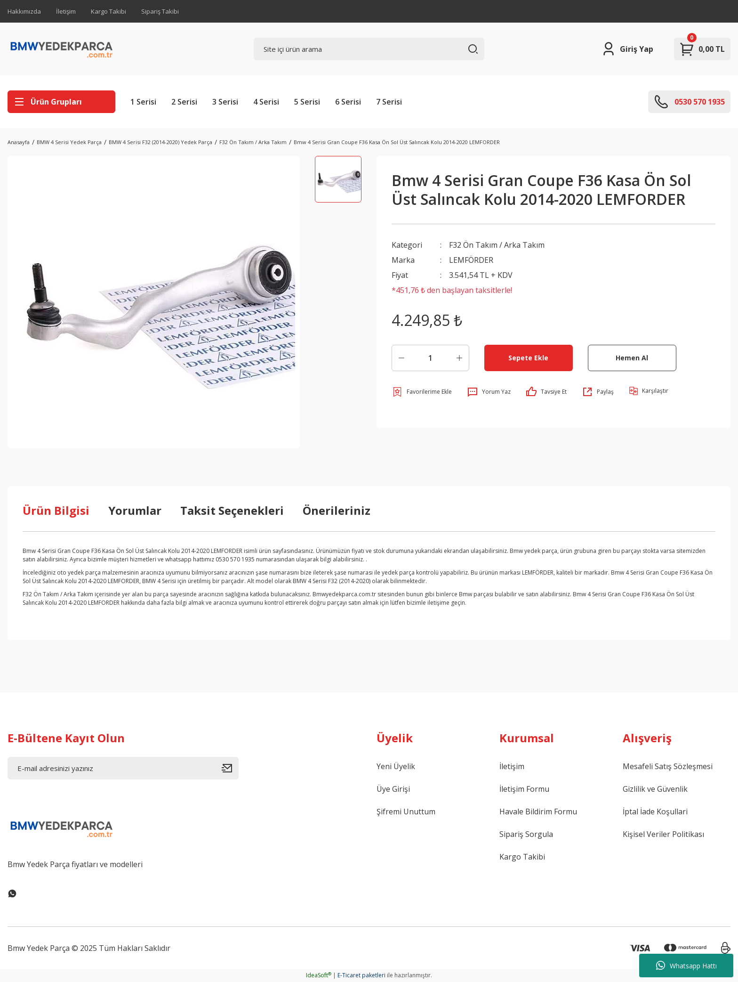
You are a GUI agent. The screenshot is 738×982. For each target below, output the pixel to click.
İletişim (66, 11)
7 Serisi (389, 102)
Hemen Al (632, 357)
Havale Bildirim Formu (538, 811)
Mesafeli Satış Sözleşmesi (668, 766)
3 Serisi (225, 102)
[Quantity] (430, 358)
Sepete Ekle (528, 357)
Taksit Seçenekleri (232, 510)
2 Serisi (184, 102)
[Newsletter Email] (123, 768)
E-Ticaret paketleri (361, 975)
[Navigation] (61, 101)
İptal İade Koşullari (655, 811)
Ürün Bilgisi (56, 510)
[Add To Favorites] (422, 392)
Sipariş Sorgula (526, 834)
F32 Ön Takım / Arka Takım (497, 245)
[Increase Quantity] (459, 358)
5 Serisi (307, 102)
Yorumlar (134, 510)
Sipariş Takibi (160, 11)
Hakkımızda (24, 11)
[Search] (369, 49)
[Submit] (230, 768)
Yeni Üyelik (396, 766)
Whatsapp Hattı (686, 965)
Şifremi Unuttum (406, 811)
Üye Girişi (393, 789)
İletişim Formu (524, 789)
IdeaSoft (318, 975)
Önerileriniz (336, 510)
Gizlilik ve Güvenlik (655, 789)
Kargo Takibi (108, 11)
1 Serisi (143, 102)
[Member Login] (627, 49)
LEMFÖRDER (471, 260)
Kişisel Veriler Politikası (663, 834)
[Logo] (62, 49)
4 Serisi (266, 102)
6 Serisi (348, 102)
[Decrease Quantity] (401, 358)
